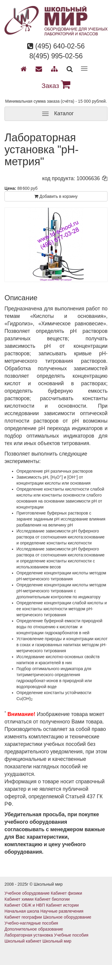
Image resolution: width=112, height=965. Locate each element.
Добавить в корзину (56, 196)
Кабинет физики (66, 893)
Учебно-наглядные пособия (31, 923)
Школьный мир (56, 941)
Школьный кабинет (22, 941)
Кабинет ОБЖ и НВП (24, 905)
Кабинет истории (62, 905)
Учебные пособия (71, 935)
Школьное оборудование (67, 917)
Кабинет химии (18, 899)
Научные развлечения (61, 911)
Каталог (55, 114)
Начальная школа (21, 911)
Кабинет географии (23, 917)
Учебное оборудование (27, 893)
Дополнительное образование (33, 929)
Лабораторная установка (28, 935)
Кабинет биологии (52, 899)
